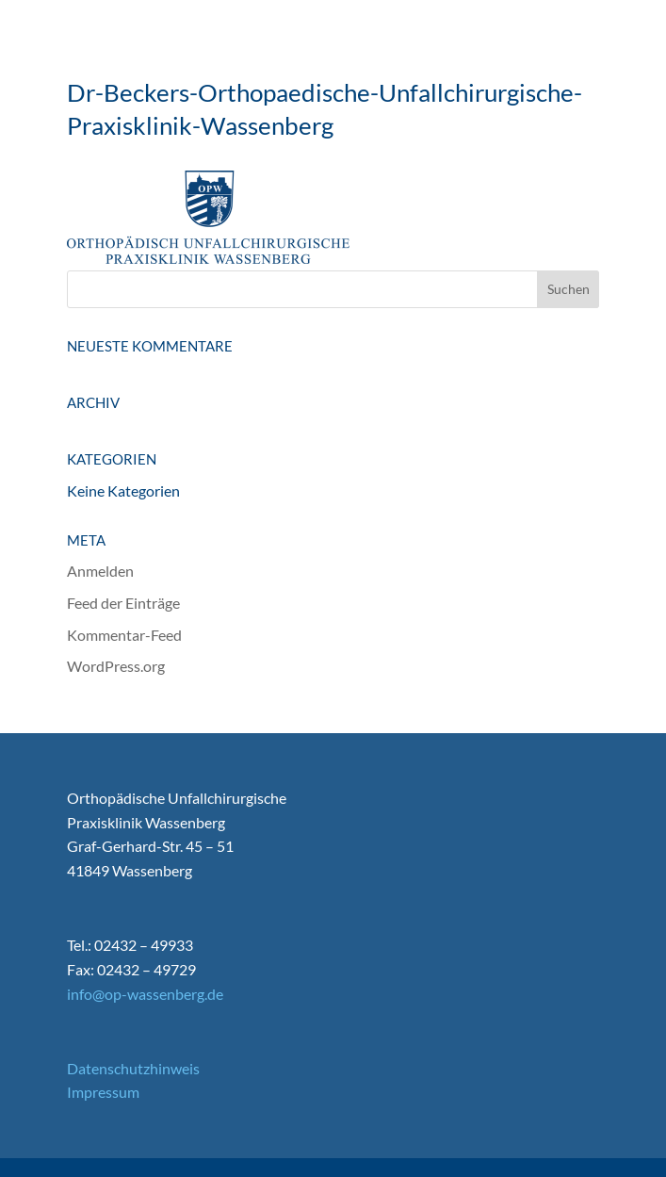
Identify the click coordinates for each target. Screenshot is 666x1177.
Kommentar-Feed (124, 635)
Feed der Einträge (123, 603)
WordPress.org (116, 666)
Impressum (103, 1092)
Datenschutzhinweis (133, 1068)
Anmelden (100, 571)
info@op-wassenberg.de (145, 994)
